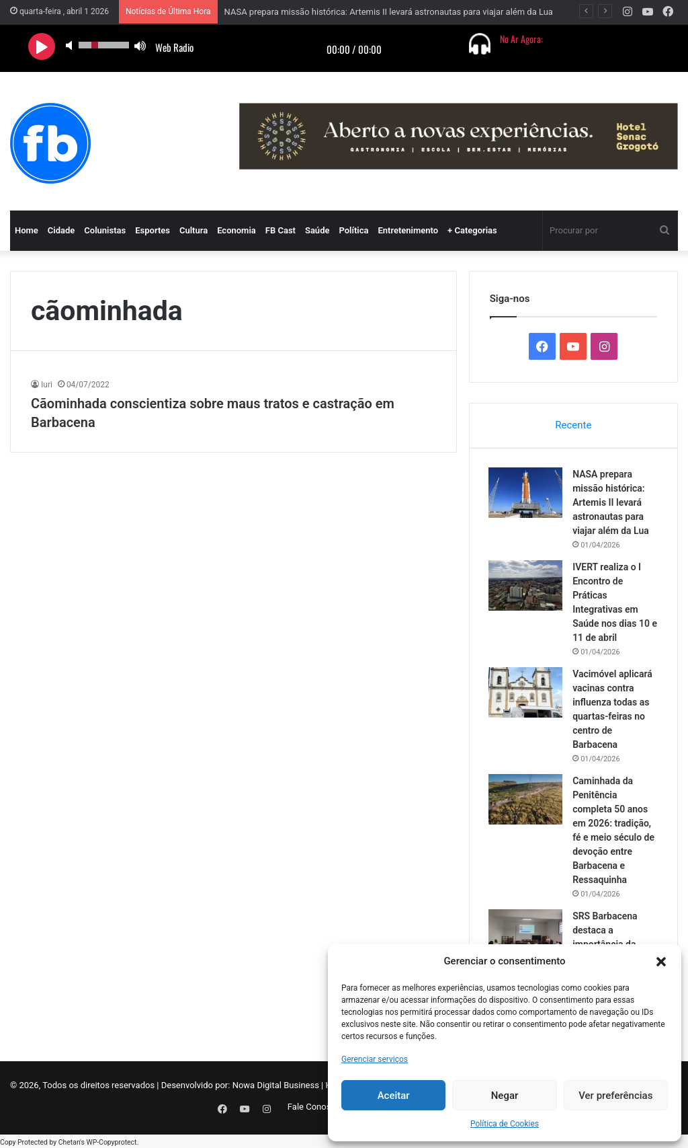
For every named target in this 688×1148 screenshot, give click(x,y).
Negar (505, 1095)
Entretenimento (408, 230)
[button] (661, 961)
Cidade (61, 230)
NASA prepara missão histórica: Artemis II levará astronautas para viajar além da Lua (388, 12)
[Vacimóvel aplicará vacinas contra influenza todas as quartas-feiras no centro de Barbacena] (527, 693)
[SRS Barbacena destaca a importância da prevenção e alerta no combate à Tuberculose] (527, 936)
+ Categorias (472, 230)
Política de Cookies (504, 1123)
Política (353, 230)
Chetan (69, 1141)
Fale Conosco (314, 1109)
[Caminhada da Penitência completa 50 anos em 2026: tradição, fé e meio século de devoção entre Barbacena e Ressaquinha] (527, 800)
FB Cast (280, 230)
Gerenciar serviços (374, 1059)
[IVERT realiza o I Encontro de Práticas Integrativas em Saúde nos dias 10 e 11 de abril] (527, 587)
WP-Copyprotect (111, 1141)
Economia (236, 230)
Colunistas (105, 230)
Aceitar (394, 1095)
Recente (573, 425)
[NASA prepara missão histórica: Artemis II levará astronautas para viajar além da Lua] (527, 494)
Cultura (193, 230)
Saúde (317, 230)
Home (26, 230)
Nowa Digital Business (275, 1087)
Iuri (46, 384)
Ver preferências (615, 1095)
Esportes (152, 230)
